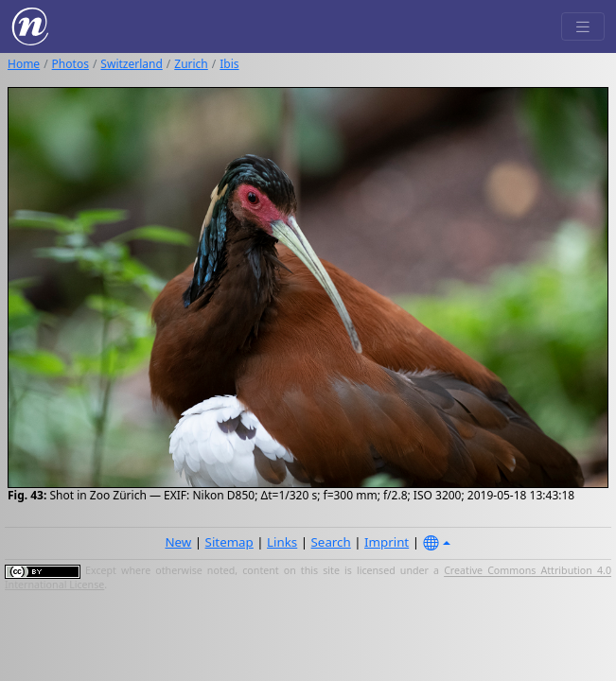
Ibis (229, 64)
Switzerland (131, 64)
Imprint (386, 541)
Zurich (191, 64)
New (178, 541)
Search (331, 541)
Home (24, 64)
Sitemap (229, 541)
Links (282, 541)
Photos (70, 64)
